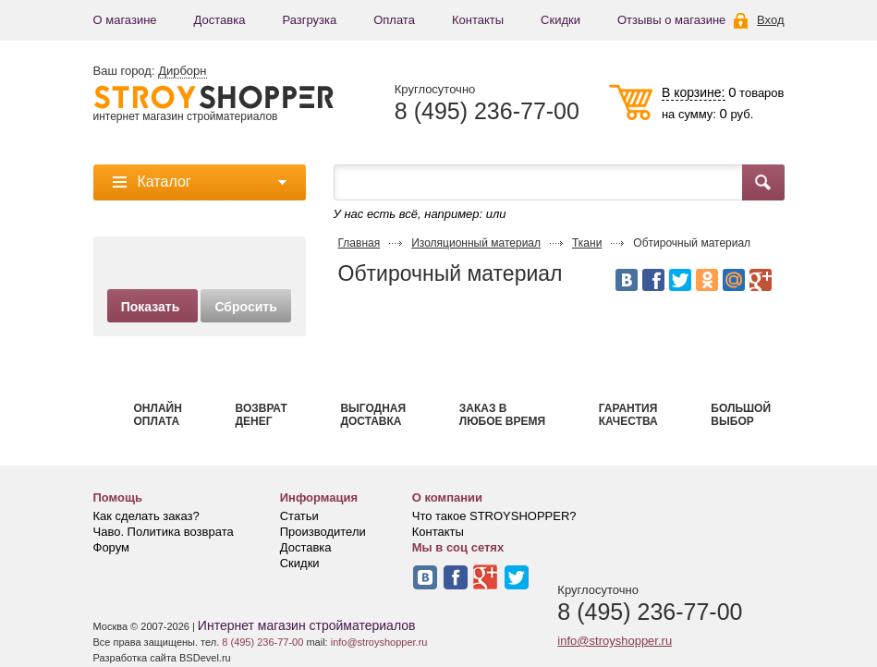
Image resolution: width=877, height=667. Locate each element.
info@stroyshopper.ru (614, 641)
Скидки (560, 20)
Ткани (587, 243)
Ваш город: (150, 71)
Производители (323, 532)
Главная (359, 243)
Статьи (299, 516)
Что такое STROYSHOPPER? (494, 516)
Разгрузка (309, 20)
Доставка (220, 20)
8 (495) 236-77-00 (487, 111)
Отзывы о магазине (671, 20)
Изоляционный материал (476, 243)
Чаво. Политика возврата (163, 532)
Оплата (394, 20)
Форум (111, 547)
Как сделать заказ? (146, 516)
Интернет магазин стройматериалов (307, 625)
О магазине (125, 20)
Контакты (478, 20)
